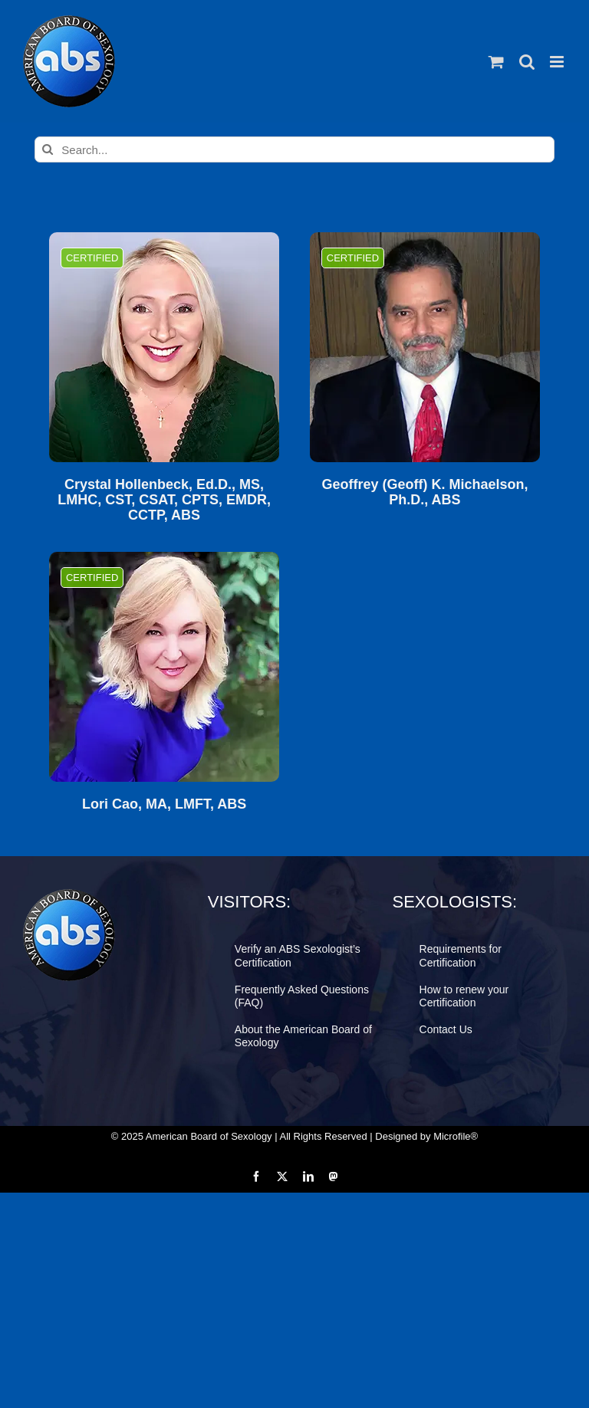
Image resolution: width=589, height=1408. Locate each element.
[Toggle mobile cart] (496, 62)
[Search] (48, 149)
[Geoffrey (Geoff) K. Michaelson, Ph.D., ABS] (425, 347)
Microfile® (455, 1136)
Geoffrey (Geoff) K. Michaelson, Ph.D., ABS (424, 492)
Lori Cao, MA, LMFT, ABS (164, 804)
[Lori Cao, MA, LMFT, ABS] (164, 667)
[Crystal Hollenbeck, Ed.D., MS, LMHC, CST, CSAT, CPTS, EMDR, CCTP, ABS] (164, 347)
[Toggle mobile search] (527, 62)
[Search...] (294, 149)
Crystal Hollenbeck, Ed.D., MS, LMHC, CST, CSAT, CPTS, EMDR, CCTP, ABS (164, 500)
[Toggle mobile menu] (558, 62)
